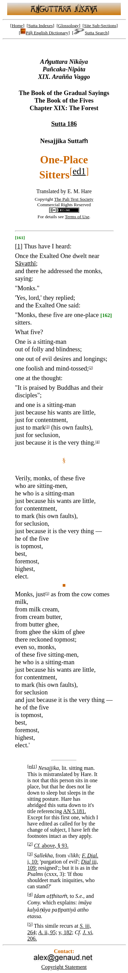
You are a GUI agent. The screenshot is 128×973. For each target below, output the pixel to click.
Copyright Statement (64, 967)
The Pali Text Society (74, 199)
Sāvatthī (25, 263)
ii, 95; (47, 932)
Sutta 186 (64, 123)
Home (17, 25)
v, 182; (65, 932)
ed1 (79, 171)
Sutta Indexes (40, 25)
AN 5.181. (74, 811)
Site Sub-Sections (100, 25)
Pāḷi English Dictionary (44, 32)
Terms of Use (77, 216)
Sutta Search (90, 32)
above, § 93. (51, 846)
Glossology (68, 25)
